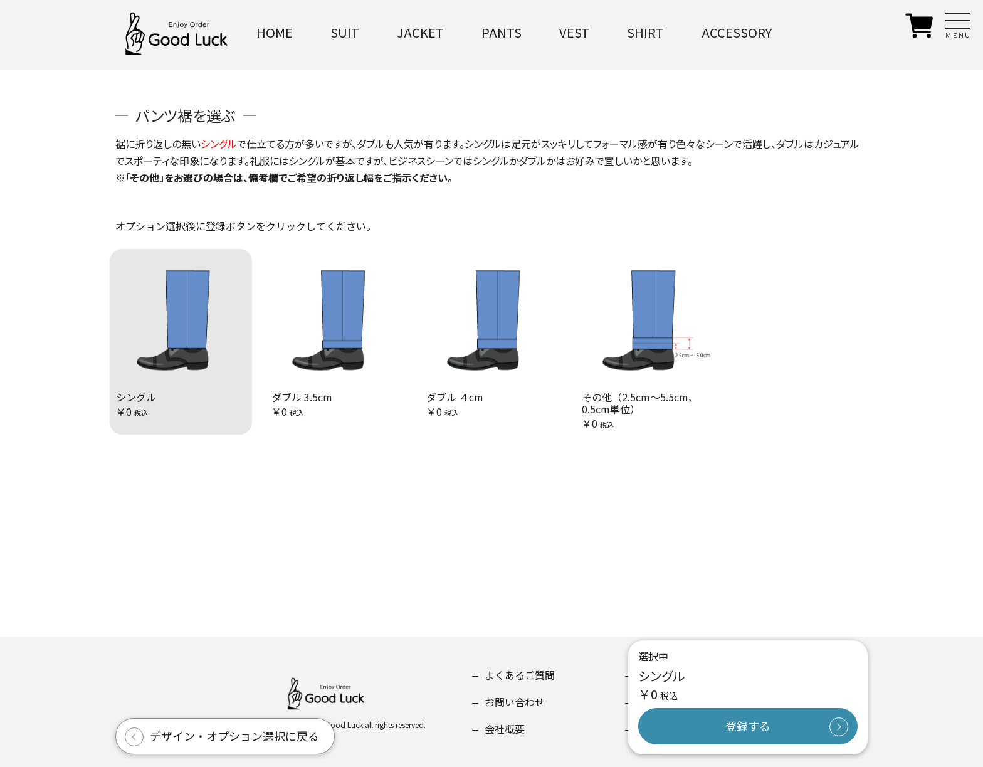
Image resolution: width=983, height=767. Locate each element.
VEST (574, 32)
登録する (747, 725)
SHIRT (645, 32)
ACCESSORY (737, 32)
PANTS (501, 32)
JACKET (420, 32)
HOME (274, 32)
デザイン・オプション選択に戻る (234, 735)
